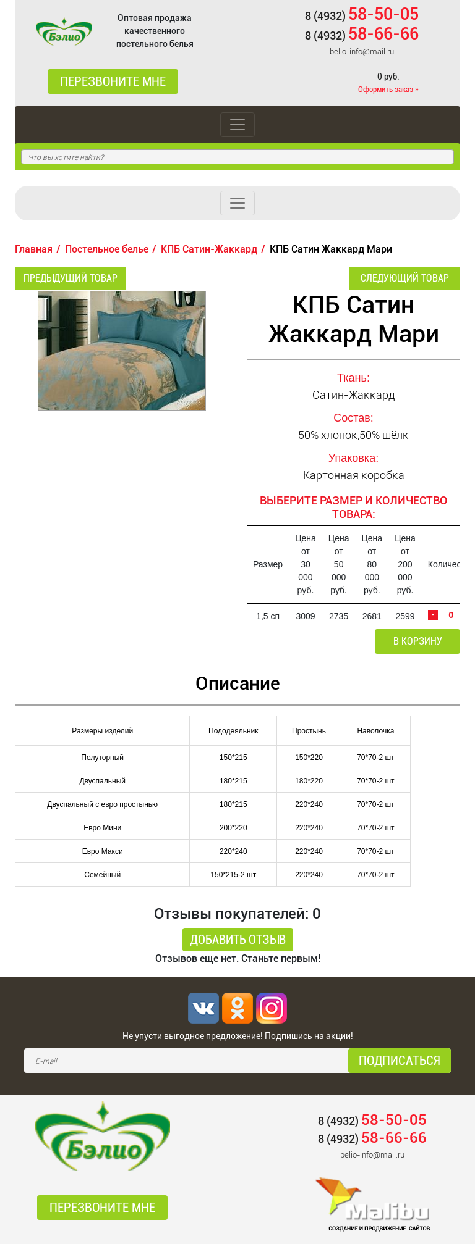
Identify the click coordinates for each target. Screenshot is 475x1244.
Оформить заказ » (388, 89)
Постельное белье (106, 249)
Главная (34, 249)
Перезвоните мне (113, 81)
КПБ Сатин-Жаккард (209, 249)
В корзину (417, 641)
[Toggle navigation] (237, 124)
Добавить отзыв (238, 939)
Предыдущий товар (71, 278)
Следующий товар (405, 278)
